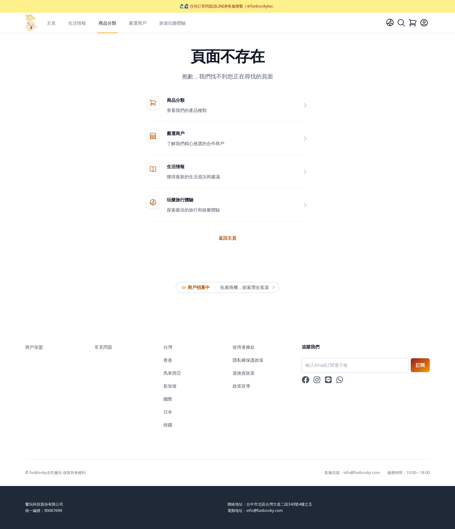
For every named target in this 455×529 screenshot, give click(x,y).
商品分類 (107, 23)
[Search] (401, 22)
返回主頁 (227, 238)
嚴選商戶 (138, 23)
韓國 (167, 425)
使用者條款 (244, 347)
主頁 (51, 23)
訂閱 (420, 365)
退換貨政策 (244, 373)
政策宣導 (241, 386)
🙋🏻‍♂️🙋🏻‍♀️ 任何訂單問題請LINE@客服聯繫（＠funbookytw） (227, 6)
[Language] (390, 22)
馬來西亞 (172, 373)
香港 (167, 360)
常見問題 (103, 347)
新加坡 (170, 386)
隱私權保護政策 (248, 360)
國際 (167, 399)
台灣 (167, 347)
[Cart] (412, 22)
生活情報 (77, 23)
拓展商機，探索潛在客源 (247, 287)
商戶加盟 (34, 347)
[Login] (424, 22)
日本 (167, 412)
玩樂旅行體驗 (180, 200)
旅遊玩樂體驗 (172, 23)
